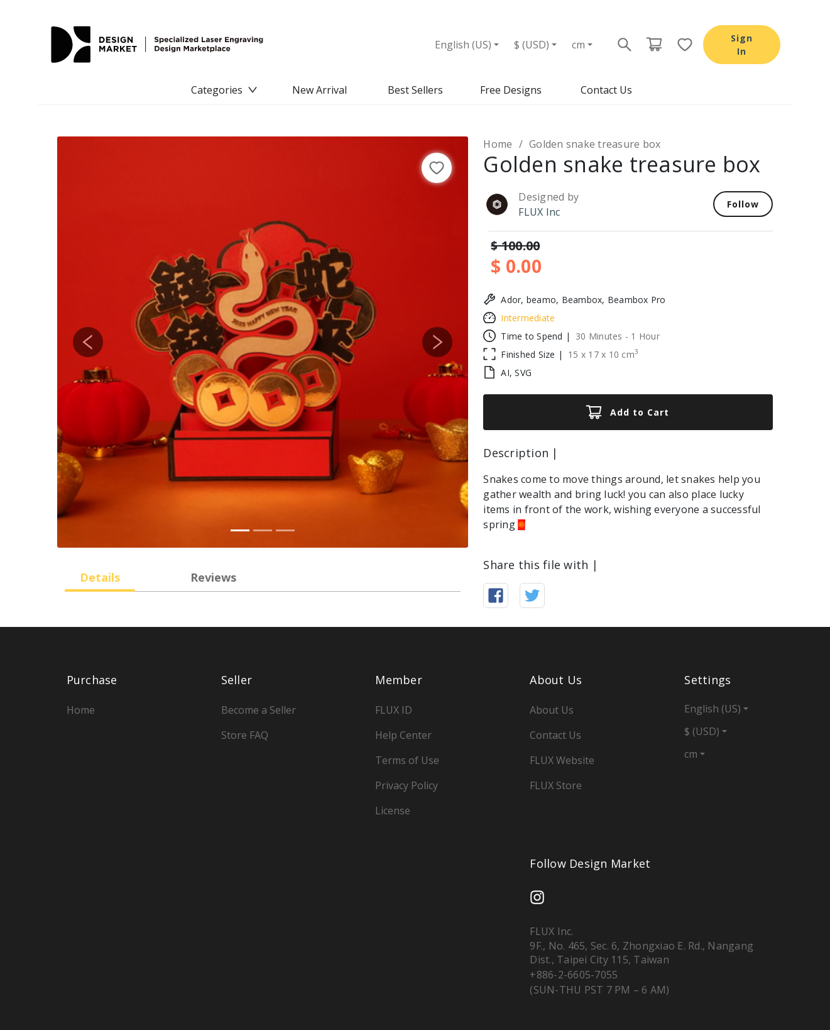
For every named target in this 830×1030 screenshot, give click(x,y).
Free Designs (511, 90)
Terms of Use (407, 760)
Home (497, 144)
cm (578, 45)
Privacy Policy (406, 785)
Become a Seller (258, 710)
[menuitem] (224, 90)
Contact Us (606, 90)
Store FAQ (244, 735)
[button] (88, 342)
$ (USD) (531, 45)
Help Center (403, 735)
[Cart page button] (654, 44)
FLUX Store (556, 785)
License (392, 810)
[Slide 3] (285, 530)
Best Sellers (415, 90)
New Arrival (319, 90)
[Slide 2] (262, 530)
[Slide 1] (240, 530)
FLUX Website (562, 760)
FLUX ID (393, 710)
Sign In (742, 44)
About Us (552, 710)
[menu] (415, 90)
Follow (743, 204)
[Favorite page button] (681, 44)
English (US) (463, 45)
